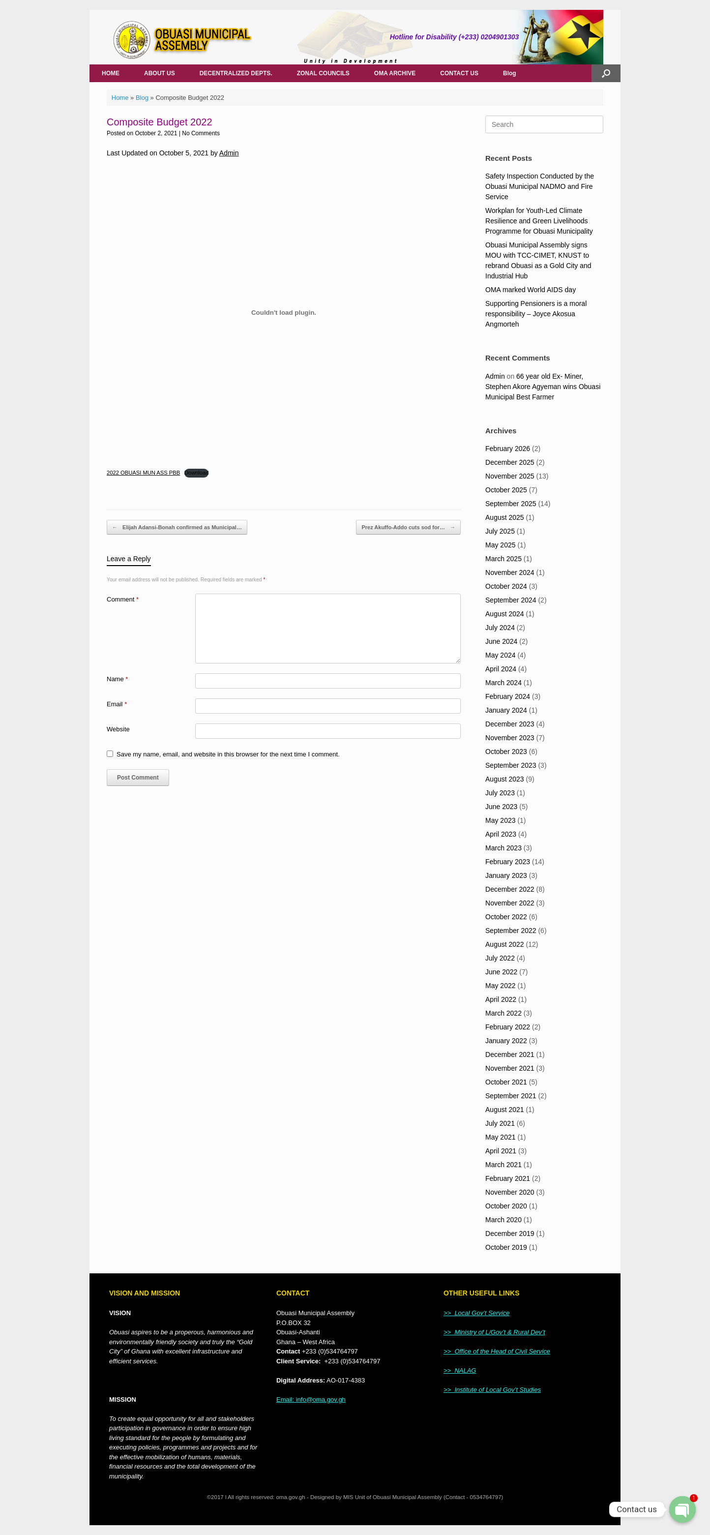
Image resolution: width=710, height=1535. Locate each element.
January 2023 (506, 875)
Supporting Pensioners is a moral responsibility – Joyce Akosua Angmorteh (536, 314)
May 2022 (500, 986)
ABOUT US (159, 73)
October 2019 (506, 1247)
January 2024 (506, 710)
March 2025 (503, 559)
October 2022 (506, 917)
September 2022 (510, 930)
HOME (110, 73)
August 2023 (504, 779)
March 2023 (503, 848)
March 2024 (503, 683)
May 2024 (500, 655)
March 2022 (503, 1013)
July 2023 (500, 793)
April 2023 (500, 834)
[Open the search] (606, 73)
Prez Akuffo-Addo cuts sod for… (408, 527)
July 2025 (500, 531)
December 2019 (509, 1233)
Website (118, 729)
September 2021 (510, 1096)
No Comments (201, 133)
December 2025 (509, 462)
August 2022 (504, 944)
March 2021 (503, 1165)
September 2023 (510, 765)
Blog (509, 73)
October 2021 (506, 1082)
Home (120, 97)
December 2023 (509, 724)
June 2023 (501, 807)
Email (117, 704)
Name (117, 679)
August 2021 (504, 1110)
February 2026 (507, 448)
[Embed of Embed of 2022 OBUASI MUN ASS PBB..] (284, 312)
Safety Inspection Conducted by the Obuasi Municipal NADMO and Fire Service (539, 186)
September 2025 (510, 504)
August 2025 (504, 517)
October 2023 (506, 751)
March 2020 (503, 1220)
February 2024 (507, 696)
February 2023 (507, 862)
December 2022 (509, 889)
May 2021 (500, 1137)
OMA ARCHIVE (394, 73)
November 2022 (509, 903)
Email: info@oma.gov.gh (311, 1399)
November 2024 (509, 572)
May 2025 (500, 545)
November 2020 (509, 1192)
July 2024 (500, 628)
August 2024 (504, 614)
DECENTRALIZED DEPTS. (236, 73)
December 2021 (509, 1054)
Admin (229, 153)
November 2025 (509, 476)
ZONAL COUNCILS (323, 73)
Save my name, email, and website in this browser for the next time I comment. (228, 754)
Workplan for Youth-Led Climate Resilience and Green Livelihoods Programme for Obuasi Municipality (539, 221)
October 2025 (506, 490)
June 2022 (501, 972)
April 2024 (500, 669)
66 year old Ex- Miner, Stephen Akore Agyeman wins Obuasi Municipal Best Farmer (542, 386)
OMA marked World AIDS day (530, 290)
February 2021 (507, 1178)
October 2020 (506, 1206)
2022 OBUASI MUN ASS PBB (143, 473)
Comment (123, 599)
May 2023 (500, 820)
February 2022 (507, 1027)
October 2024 (506, 586)
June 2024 (501, 641)
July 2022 (500, 958)
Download (196, 473)
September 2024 (510, 600)
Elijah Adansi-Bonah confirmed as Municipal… (177, 527)
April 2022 (500, 999)
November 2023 (509, 738)
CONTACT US (459, 73)
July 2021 (500, 1123)
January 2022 (506, 1041)
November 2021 (509, 1068)
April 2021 (500, 1151)
